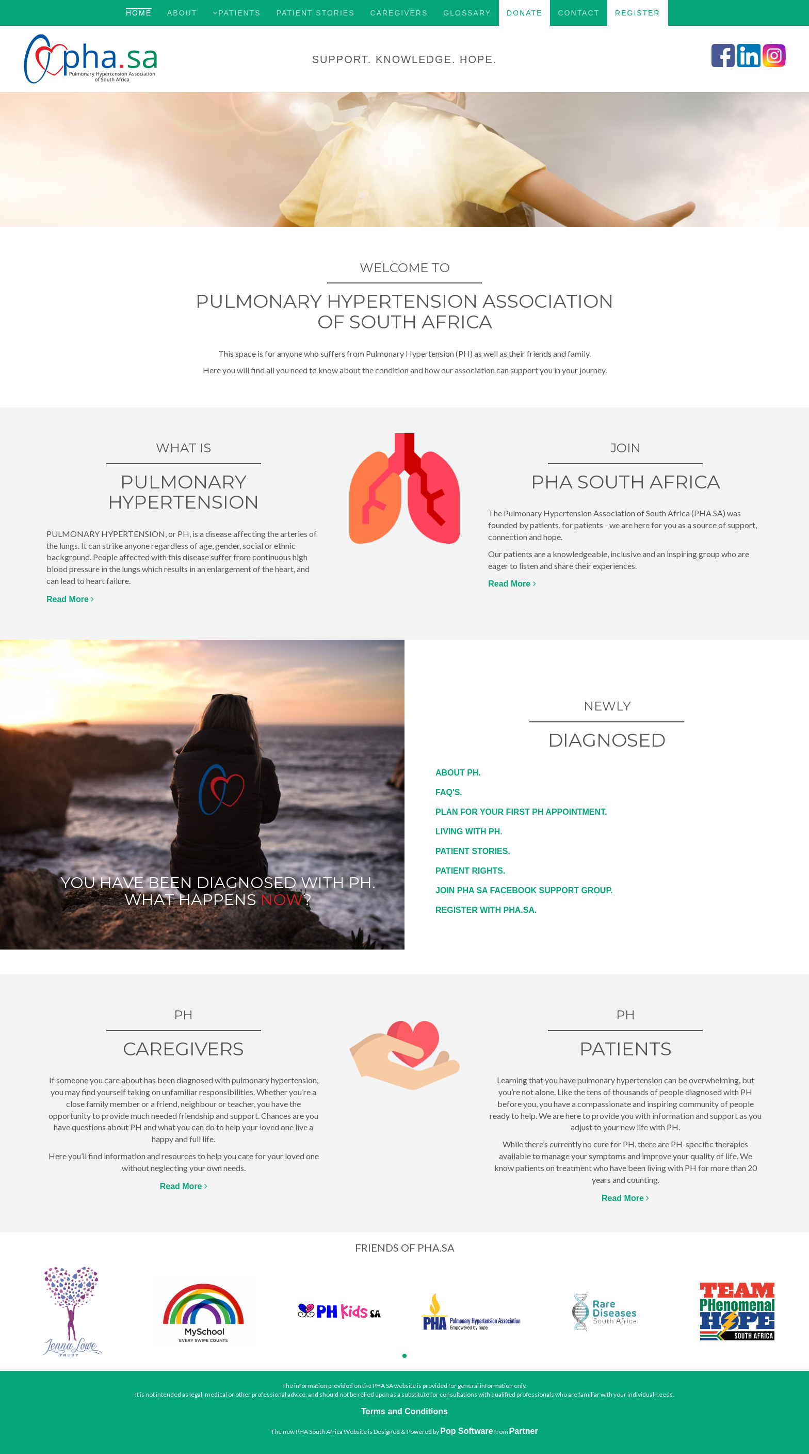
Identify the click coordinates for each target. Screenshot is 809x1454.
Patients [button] (237, 13)
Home (139, 13)
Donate (524, 13)
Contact (579, 13)
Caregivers (399, 13)
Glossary (467, 13)
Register (637, 13)
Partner (523, 1431)
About (182, 13)
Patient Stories (316, 13)
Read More (70, 599)
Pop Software (466, 1431)
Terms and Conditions (404, 1411)
